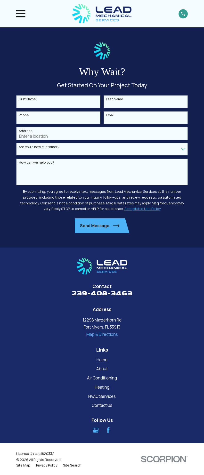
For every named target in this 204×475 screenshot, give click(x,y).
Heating (102, 387)
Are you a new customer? (39, 147)
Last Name (114, 99)
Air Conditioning (102, 378)
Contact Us (102, 405)
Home (102, 359)
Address (26, 131)
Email (110, 115)
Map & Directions (102, 334)
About (102, 368)
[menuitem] (23, 465)
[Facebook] (108, 430)
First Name (27, 99)
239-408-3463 (102, 293)
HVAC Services (102, 396)
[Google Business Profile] (96, 430)
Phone (24, 115)
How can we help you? (36, 163)
